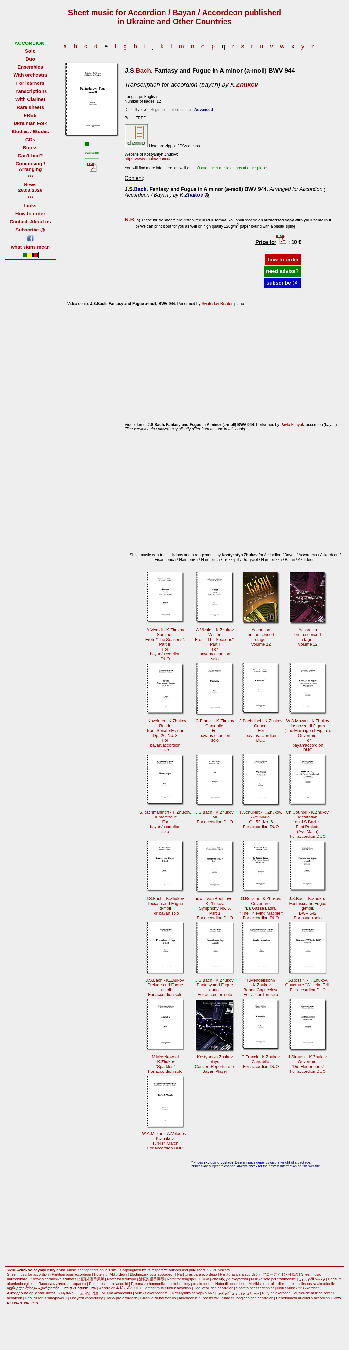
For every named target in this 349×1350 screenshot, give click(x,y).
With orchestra (30, 75)
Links (30, 205)
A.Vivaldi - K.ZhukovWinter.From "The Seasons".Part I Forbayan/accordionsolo (215, 644)
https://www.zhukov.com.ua (148, 159)
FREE (30, 115)
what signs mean (30, 246)
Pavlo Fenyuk (292, 424)
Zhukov (247, 84)
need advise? (282, 271)
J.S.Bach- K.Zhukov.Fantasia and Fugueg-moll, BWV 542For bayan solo (308, 908)
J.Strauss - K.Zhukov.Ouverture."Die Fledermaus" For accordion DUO (308, 1064)
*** (30, 177)
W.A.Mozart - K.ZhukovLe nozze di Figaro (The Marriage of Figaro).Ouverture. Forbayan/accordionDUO (307, 735)
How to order (30, 213)
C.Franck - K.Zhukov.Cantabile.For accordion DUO (260, 1061)
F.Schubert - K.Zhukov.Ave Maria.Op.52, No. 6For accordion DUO (261, 819)
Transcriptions (30, 91)
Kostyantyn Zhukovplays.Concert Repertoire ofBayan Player (215, 1064)
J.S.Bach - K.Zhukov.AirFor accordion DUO (214, 817)
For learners (30, 83)
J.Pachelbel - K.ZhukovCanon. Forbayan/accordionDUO (260, 731)
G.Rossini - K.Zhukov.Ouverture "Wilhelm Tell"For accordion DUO (307, 985)
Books (30, 147)
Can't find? (30, 155)
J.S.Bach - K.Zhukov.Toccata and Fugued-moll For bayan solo (165, 905)
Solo (30, 51)
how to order (283, 259)
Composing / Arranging (30, 166)
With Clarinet (30, 99)
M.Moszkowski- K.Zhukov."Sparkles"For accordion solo (165, 1064)
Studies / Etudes (30, 131)
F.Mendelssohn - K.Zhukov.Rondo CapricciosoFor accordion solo (260, 987)
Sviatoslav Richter (217, 303)
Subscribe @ (30, 229)
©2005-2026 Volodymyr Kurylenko (36, 1270)
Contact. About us (30, 221)
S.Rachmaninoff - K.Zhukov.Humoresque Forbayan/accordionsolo (165, 822)
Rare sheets (30, 107)
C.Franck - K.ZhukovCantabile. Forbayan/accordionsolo (215, 731)
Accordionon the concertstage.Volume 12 (261, 637)
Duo (30, 59)
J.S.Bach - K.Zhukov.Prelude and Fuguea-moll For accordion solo (165, 987)
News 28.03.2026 (30, 187)
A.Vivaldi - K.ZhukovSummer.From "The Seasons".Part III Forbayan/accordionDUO (165, 644)
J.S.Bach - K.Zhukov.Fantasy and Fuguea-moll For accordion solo (214, 987)
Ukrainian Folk (30, 123)
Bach (143, 70)
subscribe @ (282, 283)
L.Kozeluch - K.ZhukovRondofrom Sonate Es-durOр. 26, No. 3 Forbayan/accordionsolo (165, 735)
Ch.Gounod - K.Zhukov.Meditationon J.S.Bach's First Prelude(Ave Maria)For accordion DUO (308, 824)
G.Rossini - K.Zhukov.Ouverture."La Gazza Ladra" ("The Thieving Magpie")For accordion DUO (261, 908)
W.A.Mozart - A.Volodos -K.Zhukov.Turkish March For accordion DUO (165, 1140)
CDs (30, 139)
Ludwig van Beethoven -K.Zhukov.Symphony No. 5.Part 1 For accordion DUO (215, 908)
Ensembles (30, 67)
